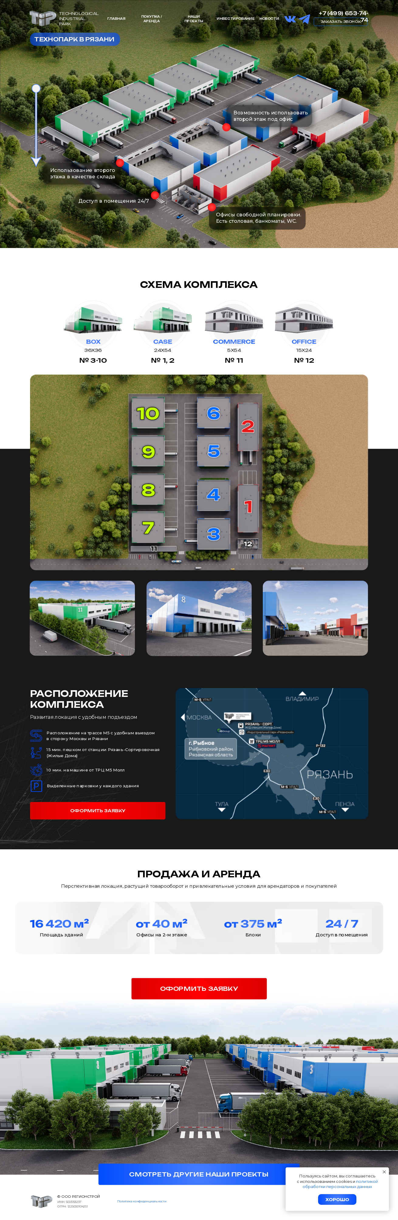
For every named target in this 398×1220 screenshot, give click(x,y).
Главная (116, 18)
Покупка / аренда (151, 19)
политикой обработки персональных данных (340, 1184)
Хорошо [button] (337, 1199)
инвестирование (235, 18)
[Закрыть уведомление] (384, 1172)
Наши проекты (193, 19)
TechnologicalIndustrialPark (79, 18)
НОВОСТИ (269, 18)
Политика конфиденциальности (141, 1201)
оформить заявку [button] (97, 810)
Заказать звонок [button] (341, 21)
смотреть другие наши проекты (199, 1174)
